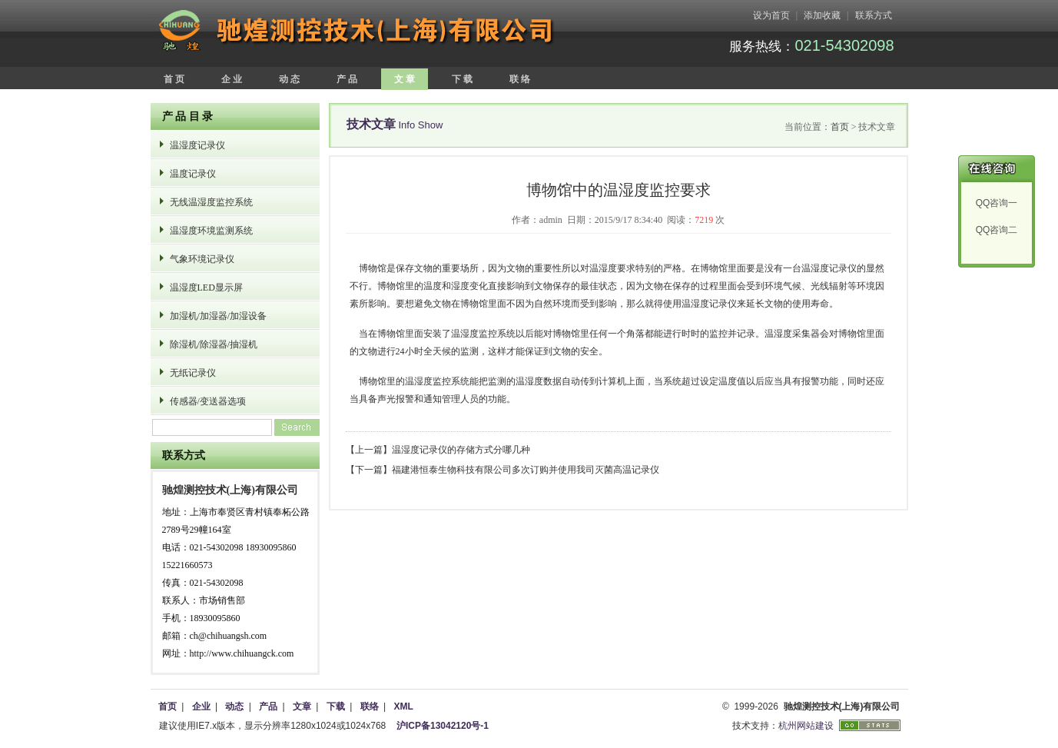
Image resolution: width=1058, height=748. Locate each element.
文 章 (404, 79)
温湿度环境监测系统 (211, 230)
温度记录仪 (193, 173)
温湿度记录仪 (197, 145)
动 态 (289, 79)
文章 (302, 706)
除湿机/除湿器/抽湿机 (214, 344)
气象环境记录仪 (202, 259)
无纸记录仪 (193, 372)
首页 (840, 126)
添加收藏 (822, 15)
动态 (234, 706)
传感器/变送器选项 (208, 401)
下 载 (462, 79)
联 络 (519, 79)
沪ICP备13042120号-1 (442, 725)
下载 (336, 706)
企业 (201, 706)
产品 (268, 706)
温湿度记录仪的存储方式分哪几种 (461, 449)
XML (403, 706)
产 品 (347, 79)
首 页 (174, 79)
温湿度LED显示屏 (206, 287)
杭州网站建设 (806, 725)
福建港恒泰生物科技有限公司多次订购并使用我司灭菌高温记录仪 (525, 469)
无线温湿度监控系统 (211, 202)
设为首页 (771, 15)
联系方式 (873, 15)
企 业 (231, 79)
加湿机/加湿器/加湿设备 (218, 316)
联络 (369, 706)
